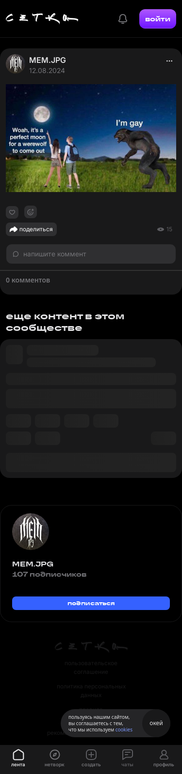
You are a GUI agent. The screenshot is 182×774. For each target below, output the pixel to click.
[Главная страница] (42, 19)
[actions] (169, 61)
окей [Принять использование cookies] (156, 723)
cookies (124, 729)
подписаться (91, 603)
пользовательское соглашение (91, 667)
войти (157, 19)
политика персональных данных (91, 691)
